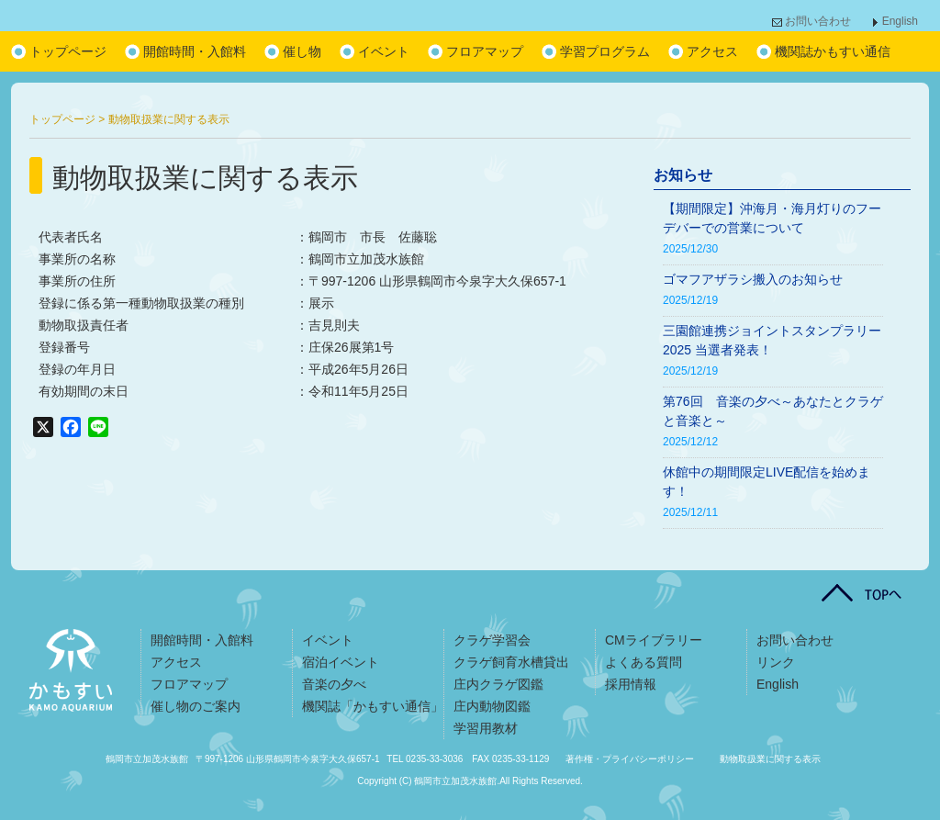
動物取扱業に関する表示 (770, 759)
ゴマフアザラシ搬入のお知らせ (753, 279)
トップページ (67, 51)
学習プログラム (605, 51)
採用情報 (630, 684)
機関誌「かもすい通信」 (372, 706)
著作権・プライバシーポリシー (629, 759)
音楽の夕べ (334, 684)
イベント (383, 51)
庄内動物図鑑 (492, 706)
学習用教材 (485, 728)
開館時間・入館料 (194, 51)
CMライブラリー (653, 640)
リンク (775, 662)
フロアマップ (484, 51)
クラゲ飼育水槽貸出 (511, 662)
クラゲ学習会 (492, 640)
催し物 (302, 51)
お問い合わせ (818, 21)
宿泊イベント (340, 662)
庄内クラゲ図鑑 (498, 684)
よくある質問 (643, 662)
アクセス (712, 51)
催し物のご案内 (196, 706)
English (900, 21)
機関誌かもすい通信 (832, 51)
